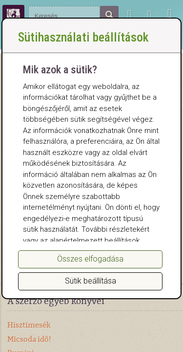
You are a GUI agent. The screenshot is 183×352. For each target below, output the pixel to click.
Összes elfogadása (90, 259)
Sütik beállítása (90, 281)
